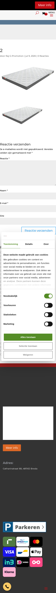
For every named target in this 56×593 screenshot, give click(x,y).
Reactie (5, 158)
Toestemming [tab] (10, 244)
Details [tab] (29, 244)
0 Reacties (43, 56)
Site (2, 215)
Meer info (44, 5)
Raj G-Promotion (15, 56)
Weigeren (28, 354)
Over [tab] (46, 244)
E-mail (4, 203)
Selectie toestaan (28, 346)
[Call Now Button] (7, 586)
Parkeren (27, 527)
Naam (4, 190)
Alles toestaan (28, 337)
